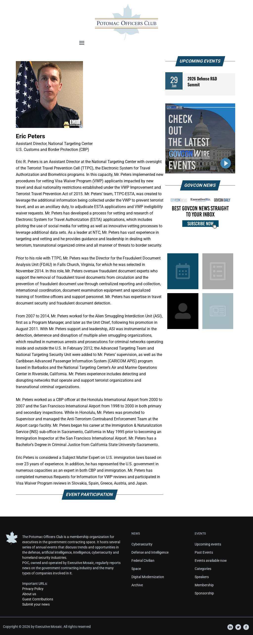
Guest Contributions (37, 599)
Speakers (202, 577)
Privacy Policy (32, 589)
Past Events (204, 552)
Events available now (211, 561)
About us (29, 594)
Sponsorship (204, 593)
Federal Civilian (142, 561)
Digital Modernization (147, 577)
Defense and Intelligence (150, 552)
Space (136, 569)
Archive (137, 585)
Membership (204, 585)
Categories (203, 569)
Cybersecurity (141, 544)
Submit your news (36, 604)
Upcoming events (208, 544)
